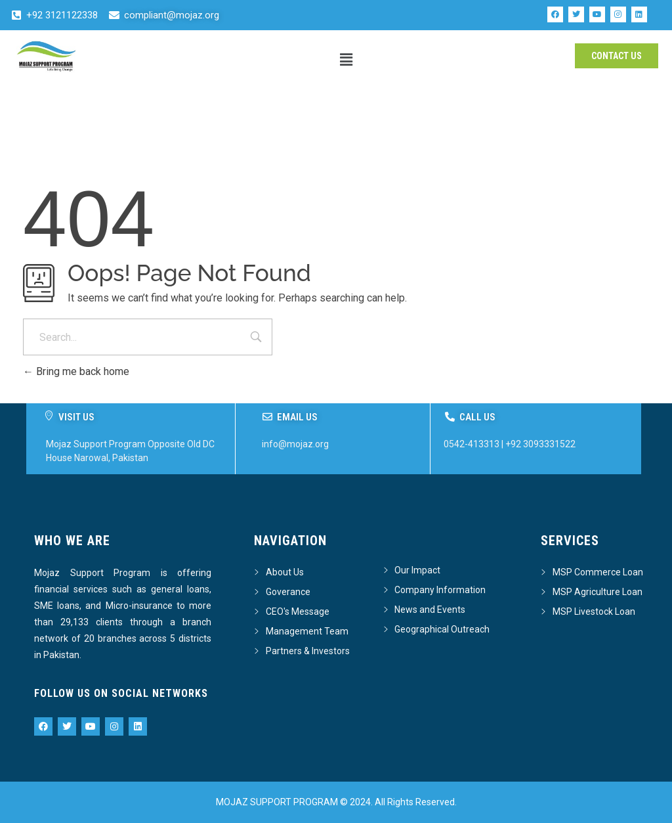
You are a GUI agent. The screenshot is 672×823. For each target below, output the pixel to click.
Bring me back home (76, 371)
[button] (346, 59)
